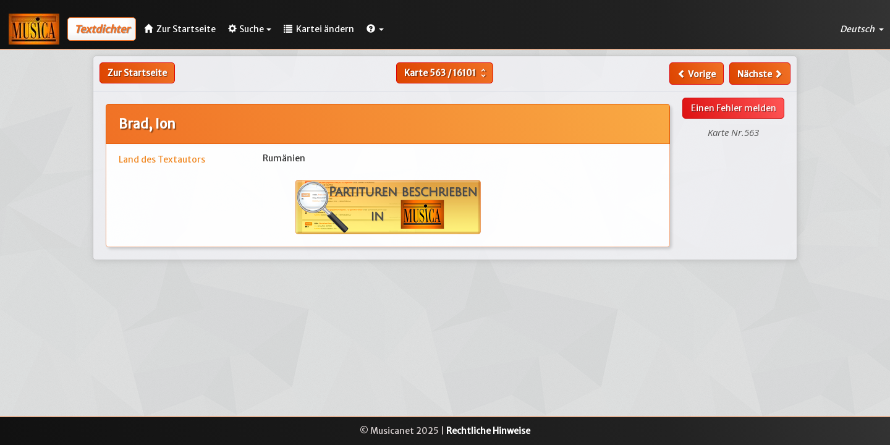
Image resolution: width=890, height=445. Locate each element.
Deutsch (862, 29)
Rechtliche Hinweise (488, 430)
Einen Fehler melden (733, 108)
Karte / (446, 72)
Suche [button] (249, 29)
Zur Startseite (137, 72)
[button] (375, 29)
